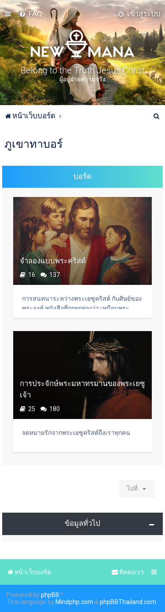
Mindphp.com (74, 601)
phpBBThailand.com (128, 601)
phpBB (50, 594)
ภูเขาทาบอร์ (33, 144)
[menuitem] (30, 13)
